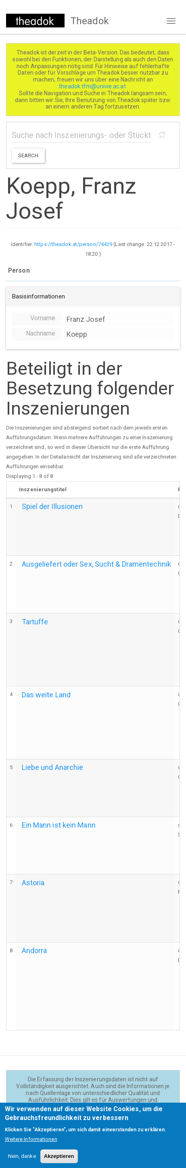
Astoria (33, 882)
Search (28, 155)
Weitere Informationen (31, 1146)
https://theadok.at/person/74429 (73, 244)
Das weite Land (46, 694)
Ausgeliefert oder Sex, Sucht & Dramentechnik (96, 564)
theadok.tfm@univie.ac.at (93, 86)
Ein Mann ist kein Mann (59, 825)
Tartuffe (35, 621)
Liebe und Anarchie (53, 767)
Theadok (90, 21)
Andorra (34, 950)
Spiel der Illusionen (52, 506)
